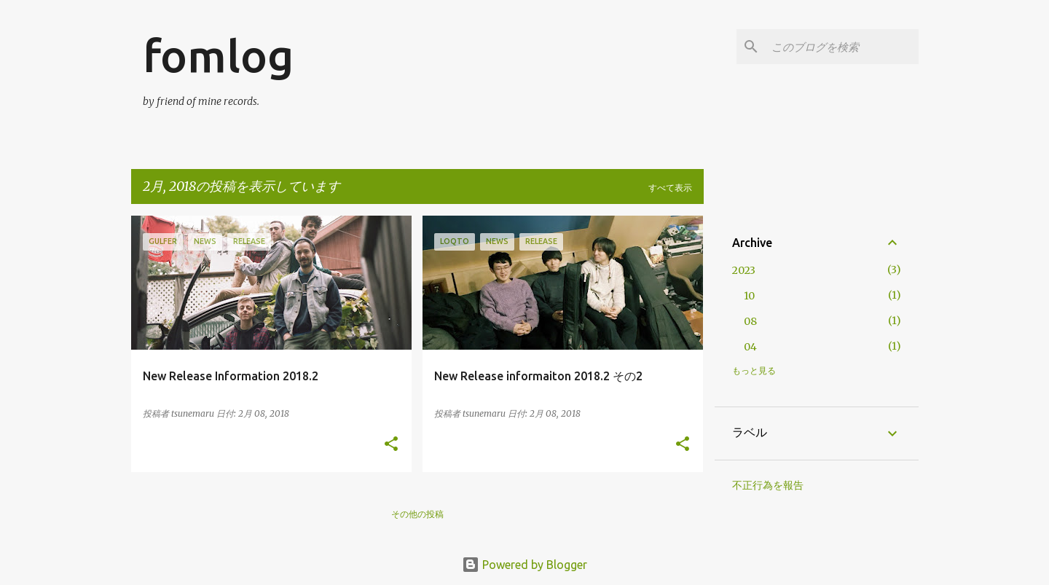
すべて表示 (670, 187)
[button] (391, 445)
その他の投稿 (417, 514)
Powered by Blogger (524, 564)
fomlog (218, 55)
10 (749, 295)
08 (750, 321)
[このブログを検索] (842, 46)
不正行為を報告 (768, 485)
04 (750, 346)
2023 (743, 270)
